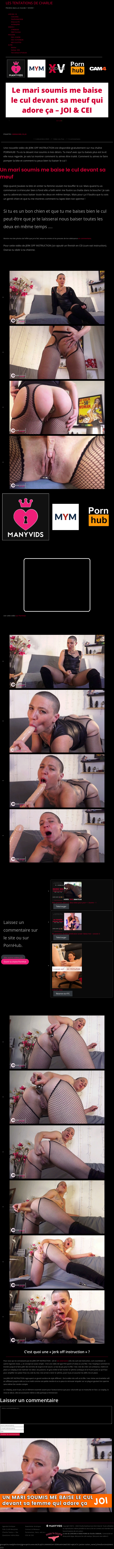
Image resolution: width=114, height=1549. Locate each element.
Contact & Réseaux (32, 1529)
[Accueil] (59, 121)
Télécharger (61, 906)
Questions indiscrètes (10, 1535)
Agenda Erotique (8, 1526)
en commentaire (84, 238)
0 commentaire (74, 139)
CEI (23, 134)
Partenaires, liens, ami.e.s (35, 1532)
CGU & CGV (29, 1535)
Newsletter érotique (33, 1526)
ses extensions (62, 1361)
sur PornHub (21, 616)
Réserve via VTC (63, 993)
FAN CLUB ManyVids (10, 1529)
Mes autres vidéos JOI (13, 957)
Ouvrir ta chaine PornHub (15, 961)
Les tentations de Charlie (29, 3)
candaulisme (16, 134)
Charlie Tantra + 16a (10, 1532)
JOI (25, 134)
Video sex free (58, 139)
